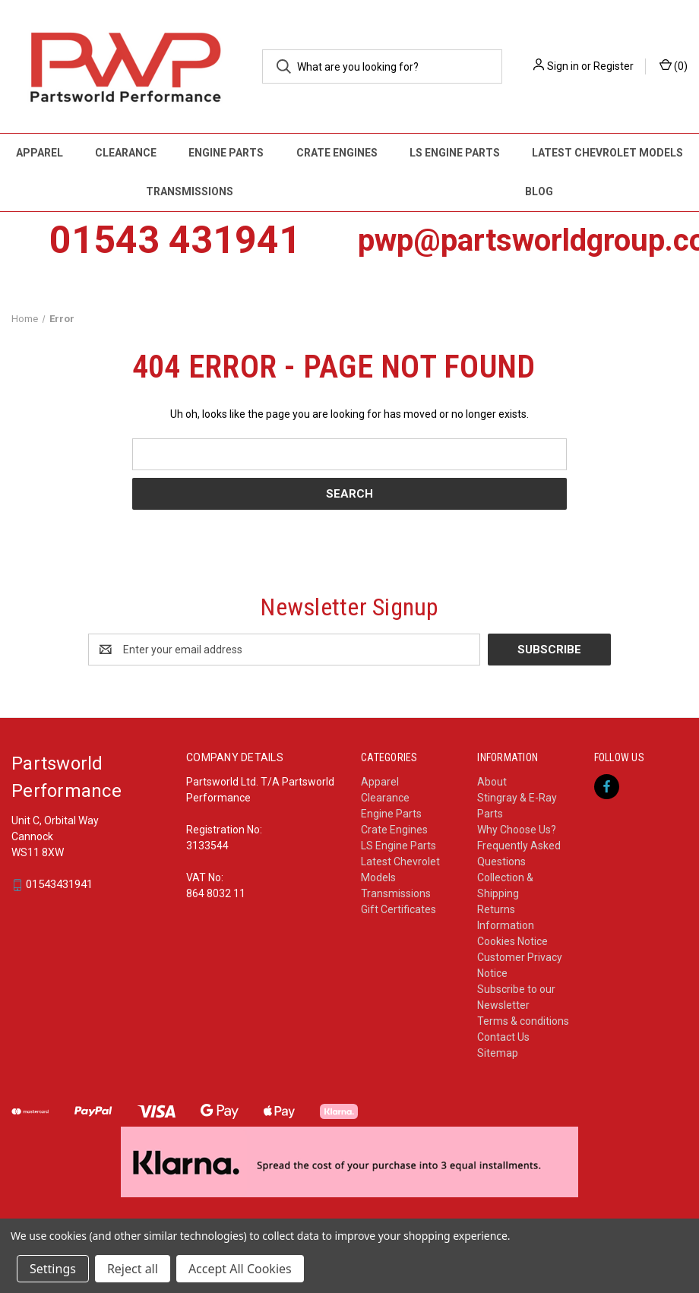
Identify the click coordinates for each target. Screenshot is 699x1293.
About (492, 782)
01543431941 (59, 885)
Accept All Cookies (240, 1268)
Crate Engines (337, 153)
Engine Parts (226, 153)
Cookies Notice (512, 941)
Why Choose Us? (516, 830)
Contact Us (503, 1037)
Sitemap (497, 1053)
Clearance (126, 153)
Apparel (39, 153)
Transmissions (189, 191)
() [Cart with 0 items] (673, 65)
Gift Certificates (398, 909)
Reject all (132, 1268)
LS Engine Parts (455, 153)
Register (613, 66)
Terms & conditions (523, 1021)
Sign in (563, 66)
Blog (539, 191)
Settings (53, 1268)
